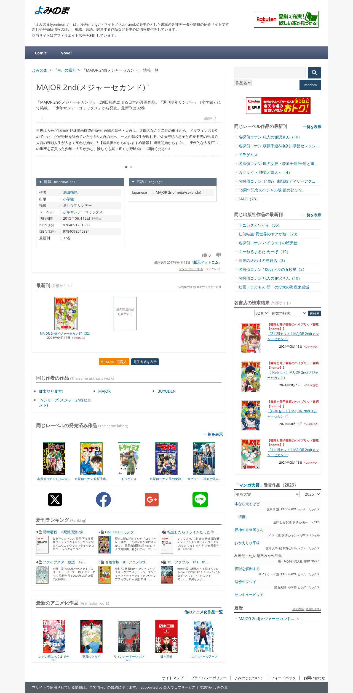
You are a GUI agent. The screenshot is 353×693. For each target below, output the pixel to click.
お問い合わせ (314, 678)
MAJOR (104, 391)
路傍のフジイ (245, 581)
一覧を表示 (213, 434)
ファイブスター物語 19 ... (64, 562)
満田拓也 (70, 192)
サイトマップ (172, 678)
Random (310, 85)
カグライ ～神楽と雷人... (204, 479)
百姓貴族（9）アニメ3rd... (126, 562)
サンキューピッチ (249, 594)
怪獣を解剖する (247, 568)
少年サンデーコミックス (83, 211)
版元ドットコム (205, 262)
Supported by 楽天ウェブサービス (199, 287)
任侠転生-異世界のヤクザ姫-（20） (269, 234)
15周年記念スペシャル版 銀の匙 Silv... (271, 190)
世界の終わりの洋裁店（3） (263, 260)
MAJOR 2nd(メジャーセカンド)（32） (66, 333)
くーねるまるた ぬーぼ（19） (264, 251)
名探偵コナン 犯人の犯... (54, 479)
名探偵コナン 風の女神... (166, 479)
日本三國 (166, 656)
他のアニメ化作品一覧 (203, 612)
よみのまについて (248, 678)
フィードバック (283, 678)
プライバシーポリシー (209, 678)
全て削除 (298, 609)
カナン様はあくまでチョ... (54, 658)
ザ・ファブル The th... (187, 562)
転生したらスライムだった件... (192, 532)
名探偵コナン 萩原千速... (91, 479)
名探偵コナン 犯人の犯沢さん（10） (270, 137)
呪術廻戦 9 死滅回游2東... (64, 532)
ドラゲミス (129, 479)
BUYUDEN (166, 391)
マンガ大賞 (249, 485)
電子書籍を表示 (145, 361)
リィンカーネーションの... (129, 658)
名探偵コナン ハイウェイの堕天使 (268, 242)
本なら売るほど (247, 504)
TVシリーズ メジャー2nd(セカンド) (65, 402)
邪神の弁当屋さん (249, 529)
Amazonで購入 (114, 361)
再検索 (315, 313)
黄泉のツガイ (91, 656)
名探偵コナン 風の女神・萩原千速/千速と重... (278, 163)
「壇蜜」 (242, 516)
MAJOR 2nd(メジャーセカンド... (266, 618)
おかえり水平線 (247, 542)
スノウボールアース (204, 656)
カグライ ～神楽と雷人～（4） (265, 172)
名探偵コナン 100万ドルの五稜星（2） (272, 269)
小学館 (68, 198)
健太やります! (51, 391)
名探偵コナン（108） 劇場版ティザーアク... (277, 181)
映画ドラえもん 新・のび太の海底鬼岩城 (274, 287)
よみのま (220, 687)
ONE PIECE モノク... (121, 532)
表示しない (313, 609)
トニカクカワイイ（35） (260, 225)
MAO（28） (249, 198)
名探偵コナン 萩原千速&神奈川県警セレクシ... (279, 145)
